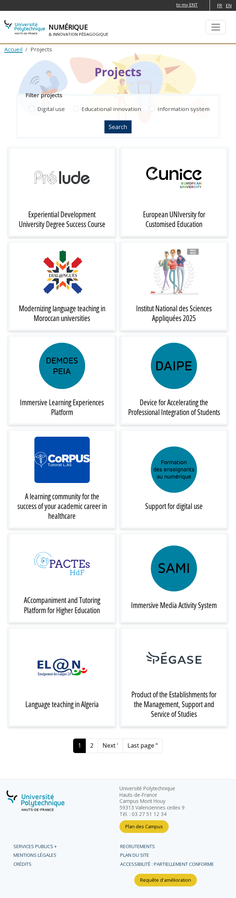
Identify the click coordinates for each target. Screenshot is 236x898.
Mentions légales (34, 855)
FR (219, 5)
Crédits (22, 864)
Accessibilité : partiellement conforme (167, 864)
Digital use (51, 108)
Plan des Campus (144, 826)
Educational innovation (111, 108)
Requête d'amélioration (165, 880)
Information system (183, 108)
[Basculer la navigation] (216, 27)
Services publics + (35, 846)
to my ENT (187, 4)
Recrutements (137, 846)
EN (229, 5)
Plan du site (134, 855)
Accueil (13, 49)
